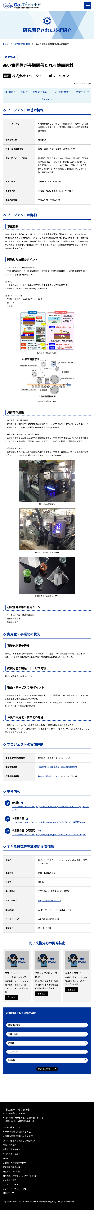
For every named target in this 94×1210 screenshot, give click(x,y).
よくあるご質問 (9, 1180)
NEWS (5, 1158)
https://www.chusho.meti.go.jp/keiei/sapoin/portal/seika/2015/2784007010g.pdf (49, 834)
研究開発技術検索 (22, 43)
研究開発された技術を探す (14, 1162)
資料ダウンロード (10, 1184)
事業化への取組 (41, 91)
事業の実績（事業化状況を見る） (19, 1136)
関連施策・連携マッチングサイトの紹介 (20, 1175)
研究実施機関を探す (11, 1153)
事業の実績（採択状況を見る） (18, 1131)
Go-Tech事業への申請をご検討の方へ (19, 1140)
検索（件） (47, 1069)
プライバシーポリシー (14, 1188)
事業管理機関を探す (11, 1149)
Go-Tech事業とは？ (11, 1127)
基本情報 (10, 91)
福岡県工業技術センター (48, 776)
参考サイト (82, 91)
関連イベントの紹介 (11, 1171)
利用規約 (8, 1193)
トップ (6, 43)
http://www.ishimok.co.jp (49, 900)
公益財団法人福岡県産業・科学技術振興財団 (57, 767)
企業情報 (47, 99)
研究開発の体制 (63, 91)
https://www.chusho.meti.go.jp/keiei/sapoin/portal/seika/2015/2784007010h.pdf (49, 822)
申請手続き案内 (9, 1145)
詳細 (24, 91)
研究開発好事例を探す (12, 1167)
